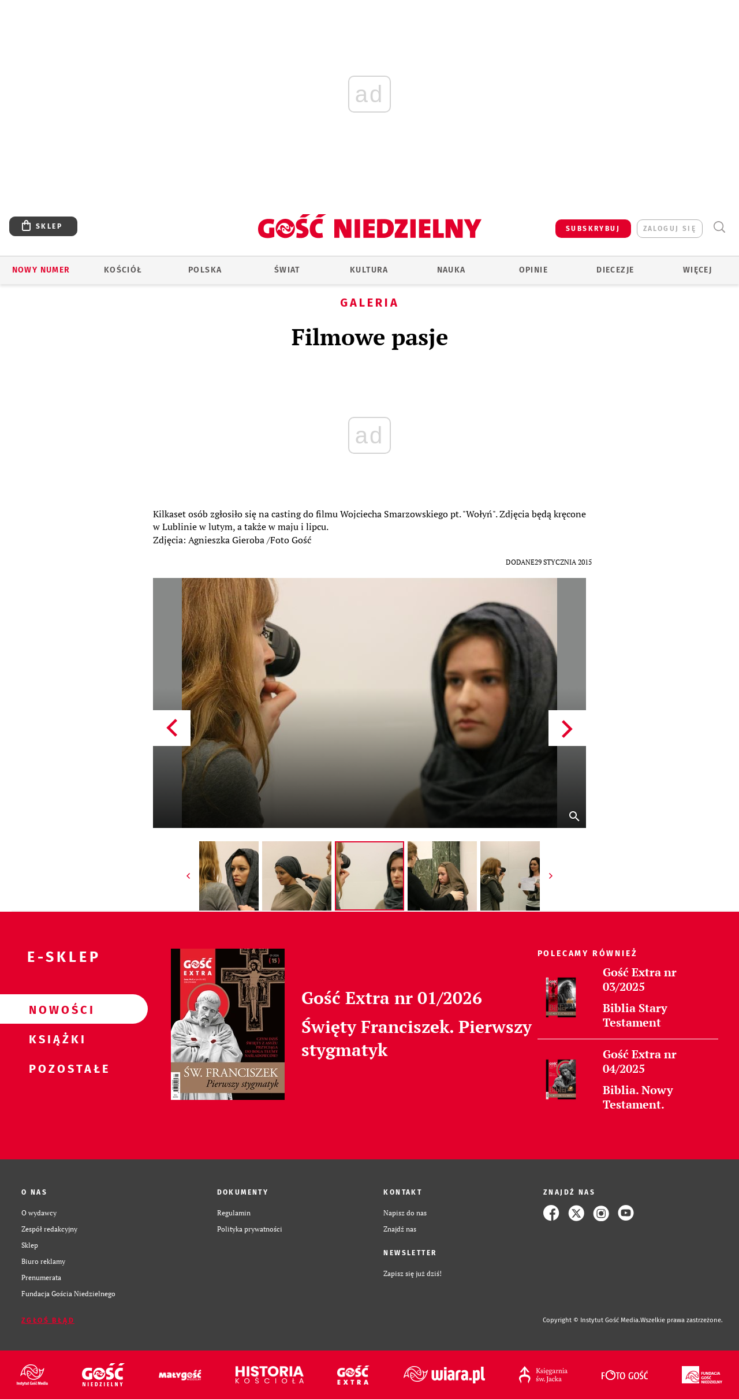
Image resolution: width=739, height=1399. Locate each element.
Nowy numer (41, 270)
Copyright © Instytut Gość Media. (591, 1320)
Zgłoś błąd (47, 1320)
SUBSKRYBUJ (593, 229)
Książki (55, 1038)
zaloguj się (669, 229)
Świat (287, 270)
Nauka (451, 270)
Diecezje (615, 270)
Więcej (697, 270)
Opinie (533, 270)
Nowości (55, 1009)
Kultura (369, 270)
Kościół (123, 270)
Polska (205, 270)
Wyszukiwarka (719, 227)
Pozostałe (55, 1068)
